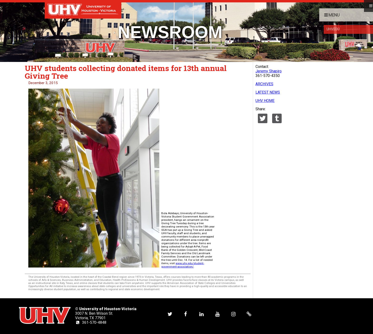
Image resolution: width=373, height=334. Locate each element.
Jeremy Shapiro (268, 71)
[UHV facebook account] (185, 314)
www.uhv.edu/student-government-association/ (182, 265)
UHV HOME (265, 100)
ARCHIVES (264, 84)
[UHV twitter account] (170, 314)
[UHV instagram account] (233, 314)
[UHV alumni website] (249, 314)
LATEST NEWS (267, 92)
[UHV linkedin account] (201, 314)
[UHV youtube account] (217, 314)
